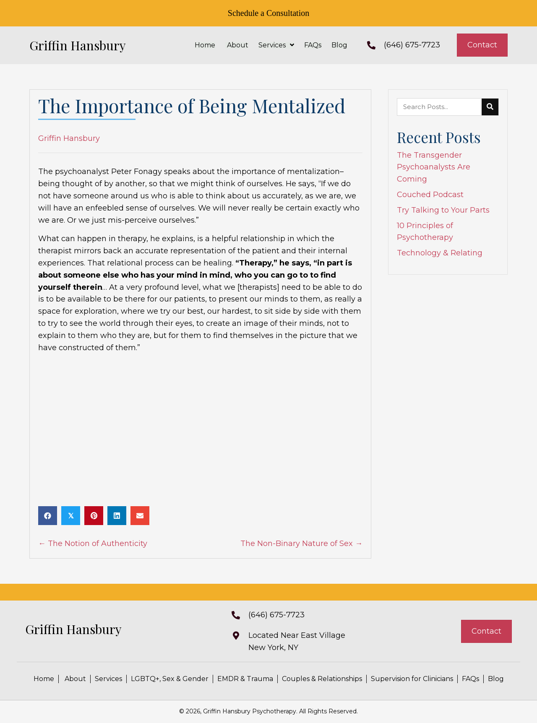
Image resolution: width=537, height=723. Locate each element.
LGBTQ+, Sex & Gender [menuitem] (170, 679)
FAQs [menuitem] (470, 679)
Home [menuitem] (44, 679)
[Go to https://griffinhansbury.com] (92, 45)
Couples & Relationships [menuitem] (322, 679)
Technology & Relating (439, 252)
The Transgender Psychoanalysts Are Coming (433, 167)
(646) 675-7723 (412, 44)
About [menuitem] (74, 679)
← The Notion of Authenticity (92, 543)
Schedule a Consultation (268, 13)
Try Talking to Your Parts (443, 210)
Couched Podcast (430, 194)
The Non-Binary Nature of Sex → (301, 543)
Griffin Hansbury (69, 138)
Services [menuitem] (108, 679)
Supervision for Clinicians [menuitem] (412, 679)
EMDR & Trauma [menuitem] (245, 679)
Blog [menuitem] (496, 679)
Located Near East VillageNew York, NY (296, 641)
